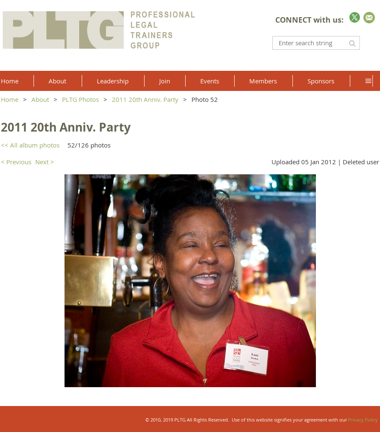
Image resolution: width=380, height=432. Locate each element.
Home (9, 99)
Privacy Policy (363, 419)
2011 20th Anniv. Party (145, 99)
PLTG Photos (80, 99)
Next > (44, 162)
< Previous (16, 162)
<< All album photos (30, 145)
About (40, 99)
